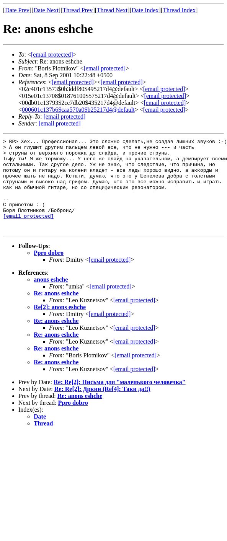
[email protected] (28, 231)
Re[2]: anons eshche (60, 325)
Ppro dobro (49, 271)
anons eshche (51, 298)
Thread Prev (77, 10)
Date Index (145, 10)
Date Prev (17, 10)
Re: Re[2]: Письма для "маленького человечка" (120, 400)
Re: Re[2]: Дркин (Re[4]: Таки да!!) (102, 407)
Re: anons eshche (56, 311)
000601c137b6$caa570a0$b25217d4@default (78, 109)
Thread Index (179, 10)
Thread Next (112, 10)
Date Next (46, 10)
